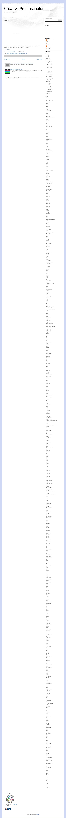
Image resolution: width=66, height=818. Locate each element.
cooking (47, 212)
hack (47, 343)
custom (47, 223)
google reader (48, 330)
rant (46, 617)
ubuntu (47, 720)
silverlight (47, 651)
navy (47, 520)
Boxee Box (14, 46)
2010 (47, 58)
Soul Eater (48, 674)
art (46, 142)
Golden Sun (48, 317)
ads (46, 123)
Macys (47, 460)
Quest (47, 611)
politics (47, 596)
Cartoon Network (49, 182)
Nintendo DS (48, 537)
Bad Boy (47, 154)
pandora (47, 569)
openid (47, 560)
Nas (46, 519)
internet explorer (49, 374)
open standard (48, 557)
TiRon (47, 710)
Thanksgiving (48, 700)
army (47, 140)
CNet (8, 49)
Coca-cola (48, 196)
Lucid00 (47, 454)
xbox (47, 773)
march (47, 469)
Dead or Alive (48, 233)
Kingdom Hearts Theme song (51, 420)
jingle (47, 403)
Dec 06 (49, 71)
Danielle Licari (48, 229)
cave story (48, 186)
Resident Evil (48, 621)
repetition (47, 620)
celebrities (48, 187)
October (48, 76)
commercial (48, 203)
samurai (47, 640)
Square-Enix (48, 676)
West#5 (48, 48)
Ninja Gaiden (48, 534)
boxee (8, 53)
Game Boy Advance (49, 306)
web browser (48, 744)
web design (48, 747)
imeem (47, 367)
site (46, 654)
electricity (47, 254)
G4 (46, 303)
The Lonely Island (49, 703)
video (24, 53)
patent (47, 571)
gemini (47, 313)
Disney (47, 240)
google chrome (48, 322)
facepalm (47, 269)
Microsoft (47, 490)
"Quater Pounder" (49, 100)
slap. (47, 657)
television (47, 694)
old (46, 553)
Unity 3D (47, 723)
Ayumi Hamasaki (49, 152)
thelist (47, 707)
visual (47, 734)
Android (47, 130)
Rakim (47, 614)
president (47, 600)
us (46, 726)
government (48, 334)
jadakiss (47, 390)
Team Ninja (48, 691)
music (47, 510)
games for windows (49, 307)
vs (46, 737)
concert (47, 209)
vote (47, 736)
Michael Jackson (49, 487)
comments (48, 202)
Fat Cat (47, 276)
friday (47, 293)
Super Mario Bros (49, 683)
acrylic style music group (50, 117)
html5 (47, 362)
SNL (47, 663)
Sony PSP (48, 671)
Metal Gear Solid (49, 483)
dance (47, 227)
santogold (48, 641)
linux (47, 443)
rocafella (47, 631)
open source (48, 556)
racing (47, 613)
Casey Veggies (49, 183)
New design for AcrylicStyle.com (16, 69)
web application (49, 743)
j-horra (47, 386)
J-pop (47, 387)
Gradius (47, 337)
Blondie (47, 164)
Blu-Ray (47, 166)
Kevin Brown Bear (50, 45)
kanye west (48, 413)
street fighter (48, 681)
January (48, 91)
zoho (47, 784)
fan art (47, 270)
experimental (48, 264)
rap (46, 619)
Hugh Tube (48, 363)
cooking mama (48, 213)
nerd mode (48, 523)
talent (47, 687)
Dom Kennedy (48, 243)
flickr (47, 286)
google (47, 319)
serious (47, 644)
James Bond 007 (49, 394)
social (47, 666)
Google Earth (48, 324)
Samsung (48, 639)
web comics (48, 746)
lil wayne (47, 440)
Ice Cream (48, 364)
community (48, 206)
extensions (48, 266)
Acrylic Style (15, 804)
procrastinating (48, 601)
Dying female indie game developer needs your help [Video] (21, 63)
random (47, 616)
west (47, 750)
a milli (47, 109)
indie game (48, 370)
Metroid (47, 486)
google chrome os (49, 323)
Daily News (48, 226)
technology (21, 53)
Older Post (39, 59)
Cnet (47, 194)
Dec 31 (49, 62)
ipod (47, 382)
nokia (47, 540)
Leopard (47, 436)
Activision (48, 120)
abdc (47, 113)
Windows (47, 759)
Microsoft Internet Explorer (51, 491)
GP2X (47, 336)
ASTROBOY (48, 149)
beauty (47, 157)
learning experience (49, 434)
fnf (46, 287)
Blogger (37, 814)
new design (48, 529)
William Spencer (49, 757)
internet (47, 373)
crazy (47, 217)
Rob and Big (48, 629)
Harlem (47, 346)
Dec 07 (49, 67)
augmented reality (49, 150)
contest (47, 210)
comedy (47, 199)
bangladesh (48, 156)
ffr (46, 279)
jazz (46, 402)
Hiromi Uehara (48, 353)
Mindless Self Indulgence (50, 494)
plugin (47, 594)
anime (47, 133)
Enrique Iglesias (49, 260)
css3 (47, 220)
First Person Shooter (50, 283)
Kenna (47, 414)
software (47, 669)
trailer (47, 713)
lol (46, 449)
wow (47, 764)
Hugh (48, 43)
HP (46, 359)
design (47, 236)
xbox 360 (47, 774)
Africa (47, 124)
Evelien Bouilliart (49, 262)
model (47, 501)
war (46, 739)
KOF (47, 423)
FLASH (47, 284)
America (47, 127)
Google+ (47, 333)
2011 (47, 56)
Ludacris (47, 456)
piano (47, 584)
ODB (47, 551)
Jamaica (47, 393)
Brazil (47, 172)
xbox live (47, 776)
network (47, 526)
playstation (48, 591)
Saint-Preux (48, 637)
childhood (48, 190)
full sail (47, 297)
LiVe (47, 446)
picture (47, 586)
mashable (48, 473)
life (46, 439)
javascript (48, 399)
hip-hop (47, 352)
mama (47, 466)
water (47, 740)
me (46, 477)
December (49, 61)
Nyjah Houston (48, 549)
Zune (47, 786)
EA (46, 250)
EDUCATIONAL (49, 252)
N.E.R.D (47, 514)
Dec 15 (49, 64)
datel (47, 230)
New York (48, 531)
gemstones (48, 314)
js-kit (47, 409)
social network (48, 667)
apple (47, 136)
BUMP (6, 75)
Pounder (47, 599)
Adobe (47, 122)
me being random (49, 479)
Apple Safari (48, 137)
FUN (47, 299)
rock (47, 633)
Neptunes (48, 521)
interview (47, 377)
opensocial (48, 561)
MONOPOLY (48, 504)
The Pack (48, 706)
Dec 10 (49, 66)
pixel (47, 587)
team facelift (48, 690)
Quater (47, 610)
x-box (47, 770)
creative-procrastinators (14, 53)
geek (47, 312)
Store (47, 680)
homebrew (48, 356)
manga (47, 467)
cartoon (47, 180)
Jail (46, 392)
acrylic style (48, 116)
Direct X (47, 239)
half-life (47, 344)
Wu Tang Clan (48, 767)
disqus (47, 242)
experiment (48, 263)
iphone (47, 380)
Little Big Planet (49, 444)
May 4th (47, 474)
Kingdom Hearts (49, 419)
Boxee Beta (50, 69)
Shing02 (47, 649)
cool (47, 214)
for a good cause (49, 289)
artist (47, 143)
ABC (47, 112)
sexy (47, 647)
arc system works (49, 139)
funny (47, 300)
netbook (47, 524)
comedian (48, 197)
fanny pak (48, 272)
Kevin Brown (48, 416)
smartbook (48, 660)
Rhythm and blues (49, 624)
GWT (47, 340)
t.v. (46, 684)
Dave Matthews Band (50, 232)
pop (46, 597)
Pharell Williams (49, 579)
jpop (47, 406)
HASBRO (48, 347)
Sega (47, 643)
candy (47, 177)
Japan (47, 396)
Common (47, 204)
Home (23, 59)
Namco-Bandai (48, 516)
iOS (46, 379)
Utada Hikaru (48, 727)
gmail (47, 316)
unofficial (47, 724)
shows (47, 650)
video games (48, 733)
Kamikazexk (48, 410)
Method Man (48, 484)
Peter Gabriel (48, 577)
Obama (47, 550)
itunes (47, 384)
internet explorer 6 (49, 376)
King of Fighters (49, 417)
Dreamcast (48, 246)
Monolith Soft (48, 503)
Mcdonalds (48, 476)
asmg (47, 146)
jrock (47, 407)
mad (47, 462)
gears (47, 310)
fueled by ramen (49, 296)
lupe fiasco (48, 457)
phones (47, 580)
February (49, 89)
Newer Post (7, 59)
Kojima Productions (49, 424)
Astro (47, 147)
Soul (47, 673)
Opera (47, 563)
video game (48, 731)
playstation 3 (48, 593)
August (48, 79)
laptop (47, 432)
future (47, 302)
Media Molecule (49, 480)
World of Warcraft (49, 763)
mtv (46, 509)
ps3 (46, 606)
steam (47, 679)
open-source (48, 559)
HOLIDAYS (48, 354)
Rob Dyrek (48, 630)
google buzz (48, 320)
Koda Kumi (48, 422)
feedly (47, 277)
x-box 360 (48, 771)
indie (47, 369)
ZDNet (47, 783)
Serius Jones (48, 646)
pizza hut (47, 590)
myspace (47, 513)
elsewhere (48, 257)
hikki (47, 350)
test (46, 697)
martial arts (48, 470)
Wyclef (47, 769)
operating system (49, 564)
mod (47, 500)
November (49, 74)
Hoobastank (48, 357)
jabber (47, 389)
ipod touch (48, 383)
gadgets (47, 304)
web (26, 53)
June (48, 83)
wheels (47, 753)
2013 (47, 53)
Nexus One (48, 533)
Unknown (49, 46)
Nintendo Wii (48, 539)
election (47, 253)
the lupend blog (49, 704)
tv (46, 717)
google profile (48, 329)
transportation (48, 716)
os (46, 566)
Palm (47, 567)
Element (47, 256)
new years (48, 530)
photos (47, 583)
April (48, 86)
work (47, 761)
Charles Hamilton (49, 189)
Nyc (46, 547)
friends (47, 294)
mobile (47, 499)
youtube (47, 781)
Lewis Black (48, 437)
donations (48, 244)
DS (46, 247)
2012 (47, 55)
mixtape (47, 497)
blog (47, 162)
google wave (48, 332)
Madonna (47, 463)
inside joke (48, 372)
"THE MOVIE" (48, 102)
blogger (47, 163)
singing (47, 653)
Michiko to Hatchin (49, 489)
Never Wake (48, 527)
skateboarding (48, 656)
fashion (47, 274)
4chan (47, 106)
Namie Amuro (48, 517)
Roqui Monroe (48, 634)
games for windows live (50, 309)
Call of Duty (48, 176)
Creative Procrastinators (25, 8)
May (48, 84)
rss (46, 636)
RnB (47, 627)
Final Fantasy (48, 280)
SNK (47, 661)
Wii (46, 756)
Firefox (47, 282)
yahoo (47, 780)
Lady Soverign (48, 430)
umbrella (47, 721)
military (47, 493)
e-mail (47, 249)
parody (47, 570)
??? (46, 97)
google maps (48, 327)
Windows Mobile (49, 760)
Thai (47, 699)
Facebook (48, 267)
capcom (47, 179)
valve (47, 729)
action (47, 119)
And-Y (47, 129)
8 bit (47, 107)
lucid (47, 453)
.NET (47, 99)
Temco (47, 696)
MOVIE (47, 506)
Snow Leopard (48, 664)
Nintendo (47, 536)
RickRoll (47, 626)
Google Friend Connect (50, 326)
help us (47, 349)
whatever (47, 751)
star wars (47, 677)
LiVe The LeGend (49, 447)
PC (46, 573)
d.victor (47, 224)
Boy (46, 169)
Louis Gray (48, 450)
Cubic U (47, 222)
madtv (47, 464)
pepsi (47, 574)
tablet (47, 686)
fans (47, 273)
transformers (48, 714)
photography (48, 581)
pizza (47, 589)
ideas (47, 366)
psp (46, 607)
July (48, 81)
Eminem (47, 259)
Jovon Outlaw (48, 404)
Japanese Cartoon (49, 397)
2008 (47, 93)
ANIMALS (48, 132)
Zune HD (47, 787)
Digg (47, 237)
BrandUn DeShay (49, 170)
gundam (47, 339)
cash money (48, 184)
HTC (47, 360)
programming (48, 603)
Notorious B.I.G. (49, 543)
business (47, 173)
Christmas (48, 192)
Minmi (47, 496)
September (49, 78)
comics (47, 200)
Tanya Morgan (48, 689)
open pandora (48, 554)
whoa (47, 754)
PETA (47, 576)
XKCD (47, 777)
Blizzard (47, 160)
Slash (47, 659)
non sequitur (48, 541)
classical (47, 193)
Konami (47, 426)
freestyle (47, 290)
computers (48, 207)
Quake (47, 609)
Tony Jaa (47, 711)
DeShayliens (48, 234)
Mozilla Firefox (48, 507)
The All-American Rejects (50, 701)
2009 (47, 59)
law (46, 433)
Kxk (46, 427)
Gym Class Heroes (49, 342)
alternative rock (49, 126)
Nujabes (47, 544)
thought (47, 709)
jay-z (47, 400)
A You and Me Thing (49, 110)
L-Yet (47, 429)
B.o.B (47, 153)
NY (46, 546)
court (47, 216)
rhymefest (48, 623)
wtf (46, 766)
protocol (47, 604)
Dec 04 (49, 72)
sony (47, 670)
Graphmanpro (49, 41)
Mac (47, 459)
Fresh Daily (48, 292)
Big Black (47, 159)
